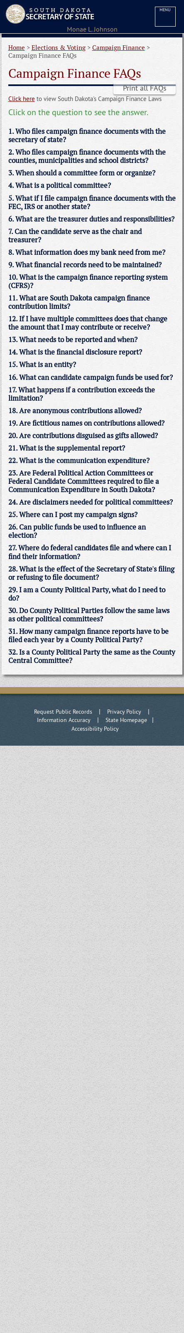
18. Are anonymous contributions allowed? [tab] (75, 411)
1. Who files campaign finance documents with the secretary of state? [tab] (87, 135)
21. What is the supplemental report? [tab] (66, 448)
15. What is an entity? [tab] (42, 364)
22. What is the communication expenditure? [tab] (79, 460)
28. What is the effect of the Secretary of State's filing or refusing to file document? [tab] (91, 573)
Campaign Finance (118, 48)
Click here (21, 99)
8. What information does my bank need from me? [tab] (86, 252)
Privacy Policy (124, 711)
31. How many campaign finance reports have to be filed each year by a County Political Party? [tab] (88, 635)
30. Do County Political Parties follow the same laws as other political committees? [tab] (88, 614)
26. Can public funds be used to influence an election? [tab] (77, 531)
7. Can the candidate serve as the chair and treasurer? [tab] (75, 235)
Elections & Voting (59, 48)
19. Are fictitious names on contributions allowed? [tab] (86, 423)
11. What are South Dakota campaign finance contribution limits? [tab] (79, 302)
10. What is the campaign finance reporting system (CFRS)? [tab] (88, 281)
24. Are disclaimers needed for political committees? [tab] (90, 502)
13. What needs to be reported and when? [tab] (72, 339)
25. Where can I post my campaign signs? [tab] (72, 514)
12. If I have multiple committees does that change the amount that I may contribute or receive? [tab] (87, 323)
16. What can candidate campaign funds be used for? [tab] (90, 377)
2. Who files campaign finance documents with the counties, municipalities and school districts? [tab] (87, 156)
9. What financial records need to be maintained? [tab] (85, 265)
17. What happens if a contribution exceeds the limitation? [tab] (81, 394)
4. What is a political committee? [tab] (59, 185)
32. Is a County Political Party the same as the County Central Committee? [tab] (91, 656)
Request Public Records (63, 711)
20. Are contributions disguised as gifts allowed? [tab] (83, 435)
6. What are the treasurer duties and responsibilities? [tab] (91, 219)
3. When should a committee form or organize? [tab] (81, 173)
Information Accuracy (64, 720)
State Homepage (126, 720)
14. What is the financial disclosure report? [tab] (75, 352)
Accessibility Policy (95, 728)
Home (16, 48)
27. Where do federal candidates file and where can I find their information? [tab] (89, 552)
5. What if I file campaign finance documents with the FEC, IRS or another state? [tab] (92, 202)
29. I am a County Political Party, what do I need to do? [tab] (86, 594)
